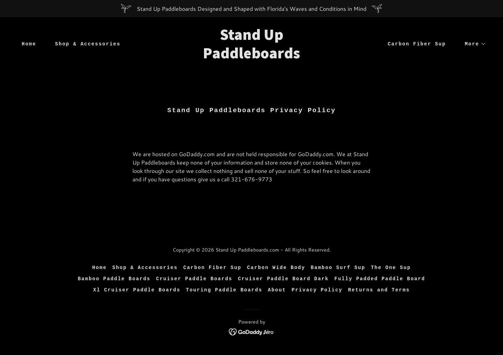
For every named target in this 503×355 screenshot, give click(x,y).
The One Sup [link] (391, 267)
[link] (251, 56)
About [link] (277, 290)
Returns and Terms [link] (379, 290)
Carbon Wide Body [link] (276, 267)
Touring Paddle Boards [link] (224, 290)
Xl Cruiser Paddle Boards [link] (137, 290)
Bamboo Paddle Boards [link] (114, 279)
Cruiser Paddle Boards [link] (194, 279)
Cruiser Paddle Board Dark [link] (283, 279)
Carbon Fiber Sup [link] (417, 44)
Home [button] (99, 267)
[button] (473, 44)
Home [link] (29, 44)
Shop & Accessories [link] (88, 44)
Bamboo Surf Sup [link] (338, 267)
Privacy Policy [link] (317, 290)
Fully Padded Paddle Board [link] (379, 279)
